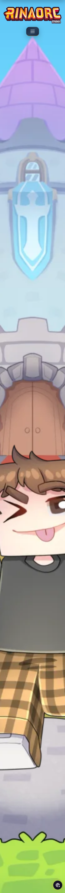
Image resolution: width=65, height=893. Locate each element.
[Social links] (57, 885)
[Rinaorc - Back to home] (32, 15)
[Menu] (32, 31)
